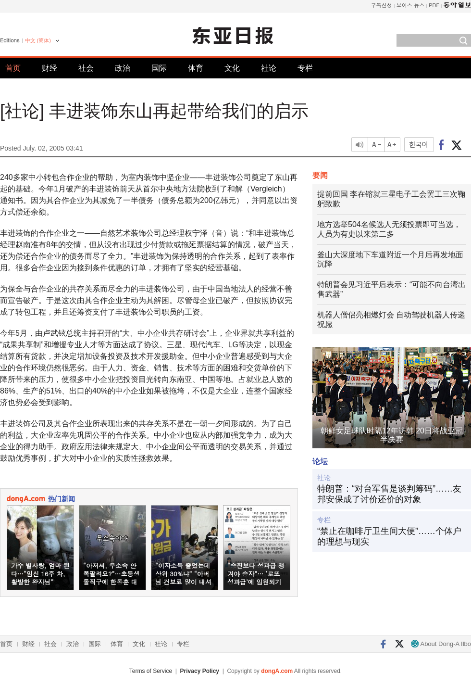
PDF (434, 5)
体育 (195, 68)
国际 (159, 68)
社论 (268, 68)
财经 (49, 68)
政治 (122, 68)
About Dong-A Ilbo (441, 643)
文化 (232, 68)
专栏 (305, 68)
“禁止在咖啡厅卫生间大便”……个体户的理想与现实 (389, 536)
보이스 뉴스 (411, 5)
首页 (13, 68)
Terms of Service (150, 671)
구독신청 (381, 5)
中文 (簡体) (38, 40)
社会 (86, 68)
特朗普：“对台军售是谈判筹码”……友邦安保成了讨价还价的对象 (389, 494)
